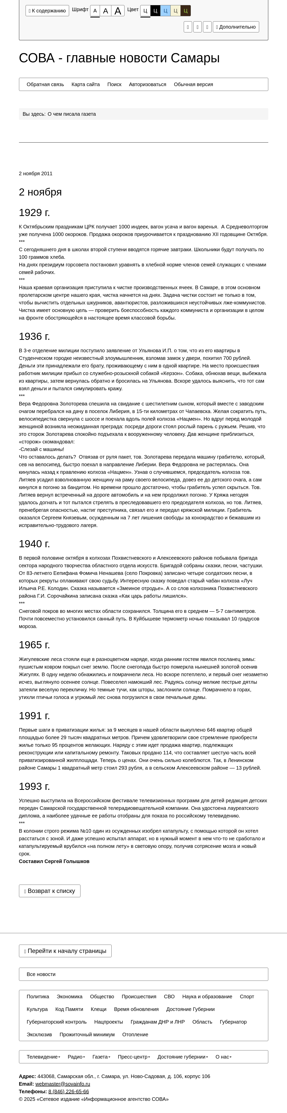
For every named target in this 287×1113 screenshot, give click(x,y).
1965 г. (34, 645)
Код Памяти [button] (69, 1009)
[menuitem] (45, 84)
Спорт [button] (247, 996)
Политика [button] (38, 996)
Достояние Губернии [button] (190, 1009)
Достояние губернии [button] (183, 1057)
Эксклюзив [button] (39, 1034)
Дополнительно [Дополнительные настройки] (236, 27)
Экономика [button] (70, 996)
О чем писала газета (72, 114)
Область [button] (202, 1022)
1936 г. (34, 336)
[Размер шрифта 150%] (105, 10)
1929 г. (34, 212)
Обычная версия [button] (193, 84)
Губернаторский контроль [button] (57, 1022)
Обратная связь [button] (45, 84)
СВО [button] (169, 996)
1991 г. (34, 715)
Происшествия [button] (139, 996)
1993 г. (34, 786)
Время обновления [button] (136, 1009)
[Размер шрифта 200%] (118, 10)
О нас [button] (224, 1057)
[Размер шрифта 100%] (95, 10)
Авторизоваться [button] (147, 84)
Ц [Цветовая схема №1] (145, 12)
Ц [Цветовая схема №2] (155, 10)
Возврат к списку (49, 890)
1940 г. (34, 544)
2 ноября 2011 (36, 173)
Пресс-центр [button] (134, 1057)
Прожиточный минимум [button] (87, 1034)
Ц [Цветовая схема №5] (186, 10)
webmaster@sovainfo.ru (62, 1084)
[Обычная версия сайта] (207, 26)
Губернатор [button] (233, 1022)
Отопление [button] (135, 1034)
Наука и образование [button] (207, 996)
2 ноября (40, 192)
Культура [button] (37, 1009)
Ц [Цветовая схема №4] (175, 10)
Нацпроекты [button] (108, 1022)
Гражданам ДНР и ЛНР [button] (158, 1022)
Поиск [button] (114, 84)
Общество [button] (102, 996)
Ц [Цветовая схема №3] (165, 10)
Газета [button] (101, 1057)
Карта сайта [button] (86, 84)
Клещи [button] (99, 1009)
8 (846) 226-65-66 (68, 1091)
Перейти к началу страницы (65, 950)
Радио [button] (76, 1057)
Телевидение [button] (43, 1057)
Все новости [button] (41, 974)
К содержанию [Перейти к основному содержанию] (47, 10)
